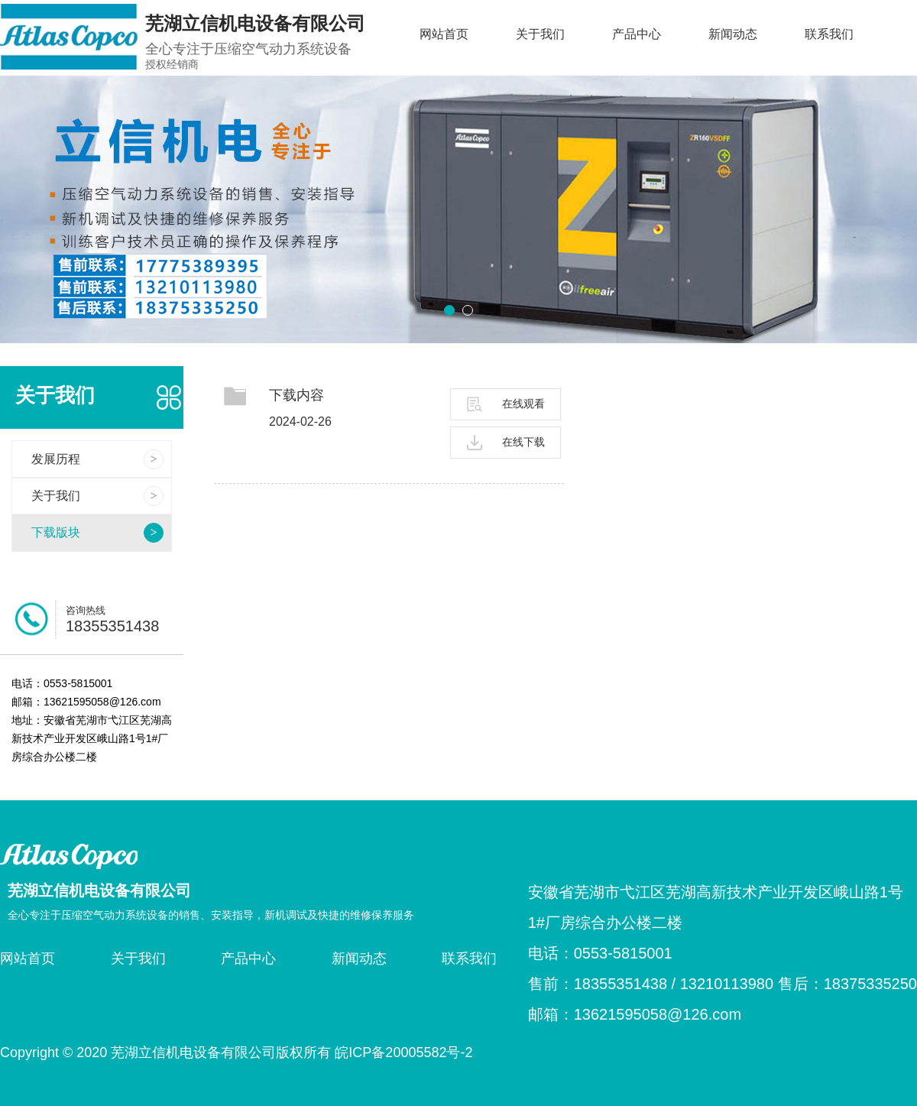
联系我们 (829, 34)
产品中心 (636, 34)
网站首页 (444, 34)
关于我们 (540, 34)
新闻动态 (732, 34)
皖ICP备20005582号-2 (403, 1052)
